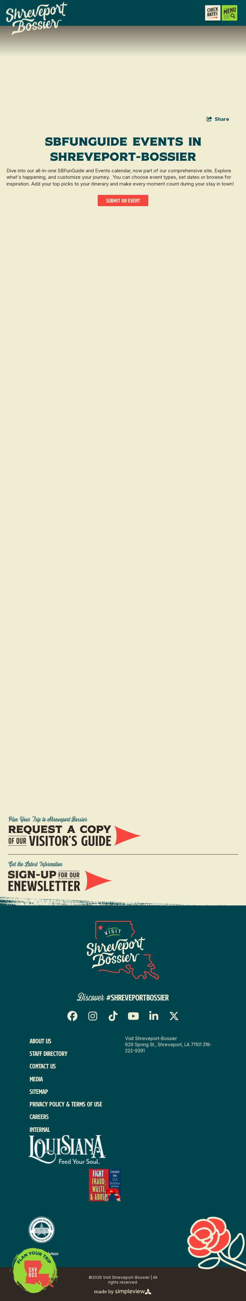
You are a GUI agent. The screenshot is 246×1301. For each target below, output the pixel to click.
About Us (40, 1041)
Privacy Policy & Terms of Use (66, 1104)
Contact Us (43, 1066)
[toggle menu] (229, 13)
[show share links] (218, 119)
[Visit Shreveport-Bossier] (123, 950)
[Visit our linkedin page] (153, 1016)
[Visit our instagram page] (93, 1016)
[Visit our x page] (174, 1016)
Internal (40, 1129)
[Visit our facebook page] (72, 1016)
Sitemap (39, 1091)
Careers (39, 1116)
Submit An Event (123, 200)
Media (36, 1079)
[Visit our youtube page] (133, 1016)
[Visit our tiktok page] (113, 1016)
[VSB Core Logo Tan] (26, 18)
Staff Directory (48, 1053)
